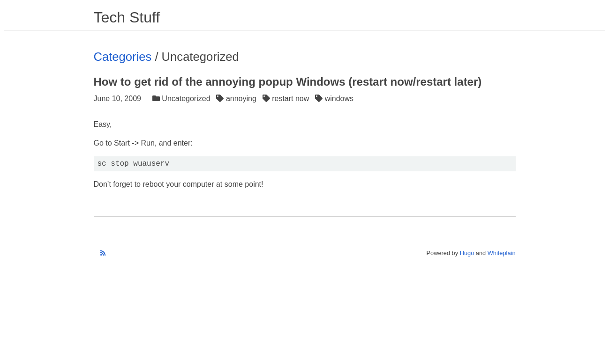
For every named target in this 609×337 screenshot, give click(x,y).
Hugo (467, 252)
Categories (123, 56)
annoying (237, 99)
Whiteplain (502, 252)
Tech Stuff (127, 17)
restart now (287, 99)
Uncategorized (182, 99)
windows (335, 99)
